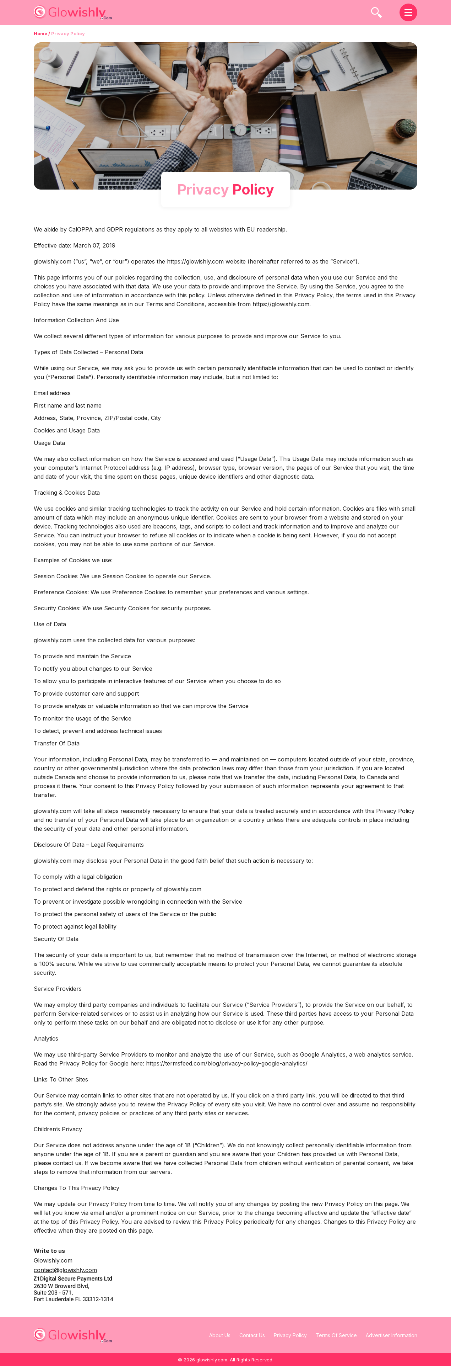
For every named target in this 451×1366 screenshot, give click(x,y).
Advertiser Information (391, 1335)
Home (40, 33)
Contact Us (252, 1335)
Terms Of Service (336, 1335)
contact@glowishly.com (65, 1270)
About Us (219, 1335)
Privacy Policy (290, 1335)
